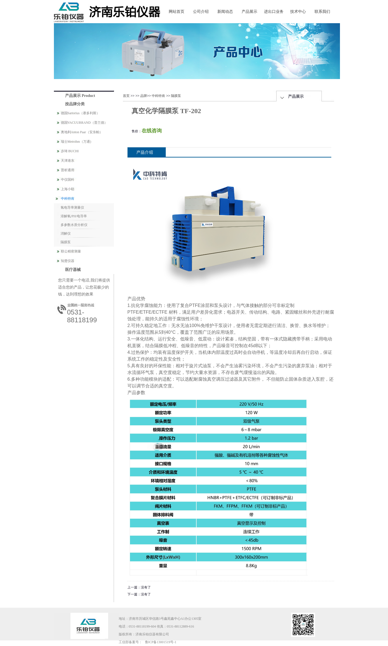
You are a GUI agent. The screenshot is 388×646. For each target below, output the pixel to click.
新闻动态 (225, 11)
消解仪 (66, 233)
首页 (126, 96)
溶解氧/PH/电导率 (74, 216)
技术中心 (298, 11)
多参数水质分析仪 (74, 225)
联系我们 (322, 11)
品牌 (143, 96)
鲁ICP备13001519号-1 (161, 642)
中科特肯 (158, 96)
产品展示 (249, 11)
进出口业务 (274, 11)
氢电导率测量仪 (72, 207)
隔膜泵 (66, 242)
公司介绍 (201, 11)
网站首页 (176, 11)
